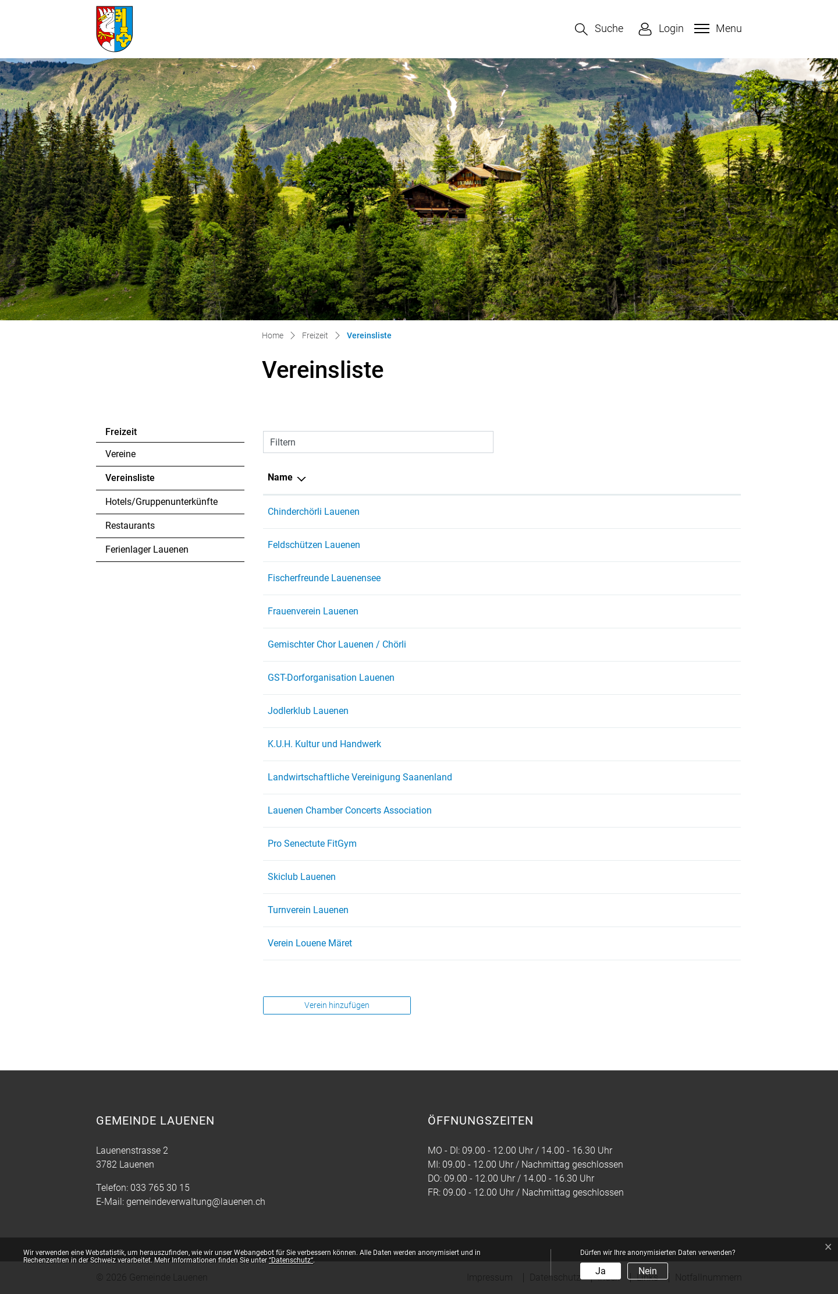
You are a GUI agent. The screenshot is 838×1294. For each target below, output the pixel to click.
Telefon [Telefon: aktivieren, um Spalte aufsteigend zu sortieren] (509, 477)
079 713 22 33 (522, 544)
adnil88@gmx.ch (607, 909)
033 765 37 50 (522, 743)
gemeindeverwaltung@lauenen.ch (195, 1201)
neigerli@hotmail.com (618, 843)
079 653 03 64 (522, 777)
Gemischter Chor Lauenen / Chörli (337, 644)
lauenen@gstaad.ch (614, 677)
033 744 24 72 (522, 943)
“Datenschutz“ (291, 1260)
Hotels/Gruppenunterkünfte (161, 501)
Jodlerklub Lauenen (308, 710)
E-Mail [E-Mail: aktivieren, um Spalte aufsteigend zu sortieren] (586, 477)
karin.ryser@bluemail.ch (622, 743)
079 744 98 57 (522, 511)
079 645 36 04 (522, 644)
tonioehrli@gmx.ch (611, 544)
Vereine (120, 453)
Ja (600, 1271)
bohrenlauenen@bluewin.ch (630, 644)
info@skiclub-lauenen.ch (623, 876)
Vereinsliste (137, 481)
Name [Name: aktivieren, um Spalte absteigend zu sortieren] (280, 477)
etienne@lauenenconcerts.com (636, 810)
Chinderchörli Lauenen (314, 511)
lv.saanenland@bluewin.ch (628, 777)
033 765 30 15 (160, 1187)
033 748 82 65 (522, 677)
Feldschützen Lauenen (314, 544)
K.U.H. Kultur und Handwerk (324, 743)
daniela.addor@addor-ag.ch (630, 943)
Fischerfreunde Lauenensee (324, 578)
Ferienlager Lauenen (147, 549)
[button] (599, 29)
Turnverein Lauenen (308, 909)
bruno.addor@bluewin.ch (624, 578)
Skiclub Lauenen (302, 876)
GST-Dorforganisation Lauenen (331, 677)
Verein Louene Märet (310, 943)
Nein (647, 1271)
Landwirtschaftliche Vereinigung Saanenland (360, 777)
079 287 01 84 (522, 810)
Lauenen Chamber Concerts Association (350, 810)
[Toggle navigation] (716, 28)
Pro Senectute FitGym (312, 843)
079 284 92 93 (522, 909)
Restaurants (130, 525)
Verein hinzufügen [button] (337, 1005)
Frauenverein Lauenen (313, 611)
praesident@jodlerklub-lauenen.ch (642, 710)
